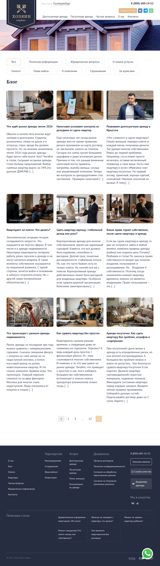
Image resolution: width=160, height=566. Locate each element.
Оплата (11, 472)
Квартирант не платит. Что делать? (28, 230)
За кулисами (127, 71)
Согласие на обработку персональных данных (105, 474)
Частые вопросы (105, 16)
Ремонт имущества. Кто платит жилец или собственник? (69, 534)
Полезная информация (43, 62)
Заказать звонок (141, 461)
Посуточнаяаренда (75, 471)
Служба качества (141, 471)
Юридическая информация (21, 488)
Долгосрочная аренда (55, 16)
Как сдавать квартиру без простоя (78, 333)
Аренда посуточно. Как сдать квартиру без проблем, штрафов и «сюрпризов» (128, 337)
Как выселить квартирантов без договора (100, 534)
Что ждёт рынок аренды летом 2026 (29, 126)
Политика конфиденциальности (109, 466)
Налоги (16, 71)
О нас (121, 16)
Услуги (73, 454)
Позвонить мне (127, 10)
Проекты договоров (103, 460)
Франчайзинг (51, 472)
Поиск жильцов (76, 478)
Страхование (98, 71)
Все (14, 62)
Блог (10, 466)
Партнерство (53, 454)
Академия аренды (141, 483)
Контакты (133, 16)
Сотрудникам (51, 466)
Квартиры (13, 477)
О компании (69, 71)
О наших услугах (123, 62)
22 (90, 419)
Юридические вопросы (85, 62)
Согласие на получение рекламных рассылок (105, 482)
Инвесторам (51, 477)
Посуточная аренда (82, 16)
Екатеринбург (61, 3)
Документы (101, 454)
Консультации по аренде (76, 486)
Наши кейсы (41, 71)
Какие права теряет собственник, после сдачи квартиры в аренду (127, 231)
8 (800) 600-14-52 (142, 3)
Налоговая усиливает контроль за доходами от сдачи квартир (78, 128)
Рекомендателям (53, 460)
